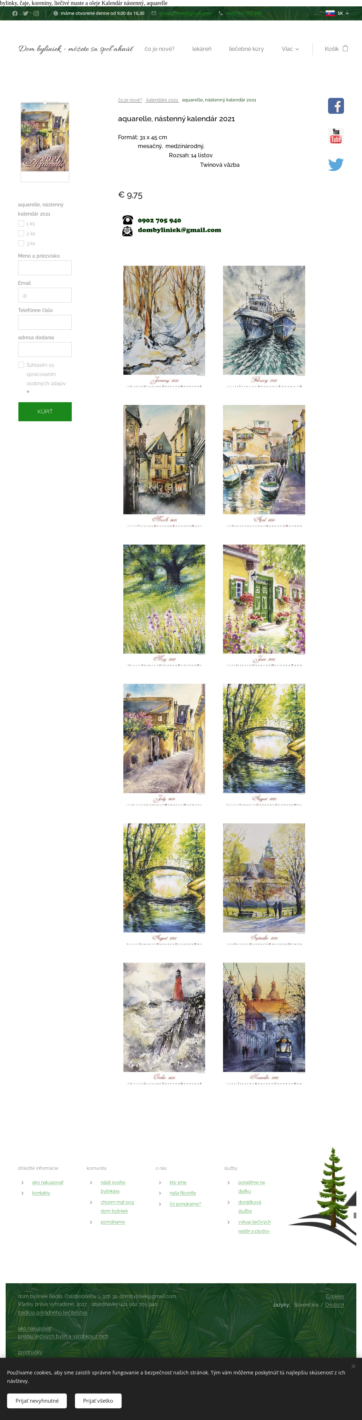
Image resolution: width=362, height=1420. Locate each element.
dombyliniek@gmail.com (185, 13)
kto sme (178, 1182)
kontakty (41, 1193)
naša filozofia (183, 1193)
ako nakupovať (47, 1182)
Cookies (335, 1296)
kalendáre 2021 (162, 99)
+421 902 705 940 (243, 13)
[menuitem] (207, 49)
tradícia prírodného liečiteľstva (52, 1312)
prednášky (30, 1352)
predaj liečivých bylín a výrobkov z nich (63, 1336)
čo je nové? (130, 99)
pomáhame (113, 1222)
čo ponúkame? (185, 1204)
